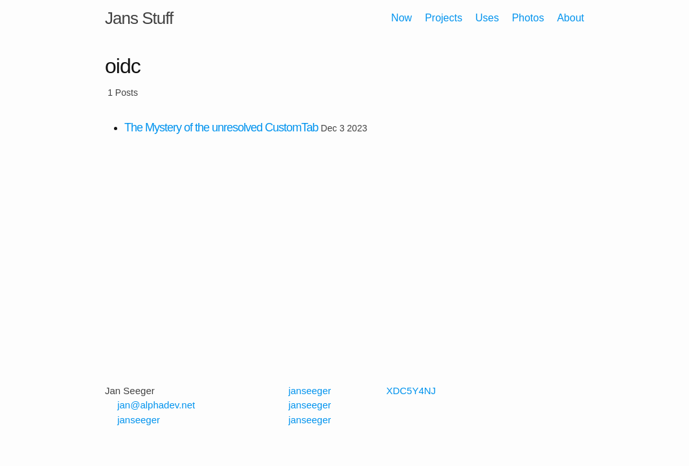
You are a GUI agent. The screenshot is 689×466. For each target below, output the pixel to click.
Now (401, 17)
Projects (443, 17)
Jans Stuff (139, 18)
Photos (528, 17)
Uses (487, 17)
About (570, 17)
